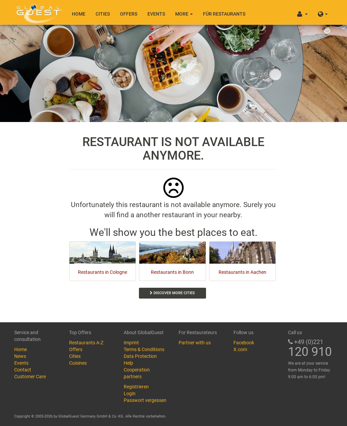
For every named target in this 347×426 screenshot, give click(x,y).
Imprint (131, 342)
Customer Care (30, 376)
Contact (22, 369)
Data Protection (140, 356)
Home (78, 14)
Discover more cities (172, 293)
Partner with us (195, 342)
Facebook (243, 342)
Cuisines (78, 363)
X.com (240, 349)
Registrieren (136, 386)
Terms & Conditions (144, 349)
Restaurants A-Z (86, 342)
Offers (128, 14)
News (20, 356)
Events (156, 14)
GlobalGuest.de (38, 12)
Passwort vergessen (145, 400)
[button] (323, 12)
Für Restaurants (224, 14)
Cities (103, 14)
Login (130, 393)
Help (128, 363)
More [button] (184, 14)
